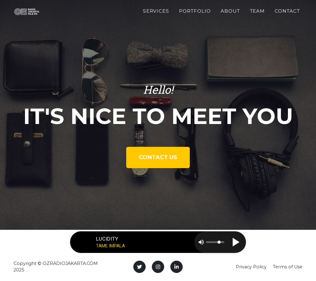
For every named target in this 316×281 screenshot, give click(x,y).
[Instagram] (158, 267)
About (230, 14)
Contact (287, 14)
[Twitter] (139, 267)
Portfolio (195, 14)
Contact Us (158, 157)
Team (257, 14)
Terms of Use (287, 267)
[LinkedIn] (176, 267)
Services (156, 14)
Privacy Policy (251, 267)
